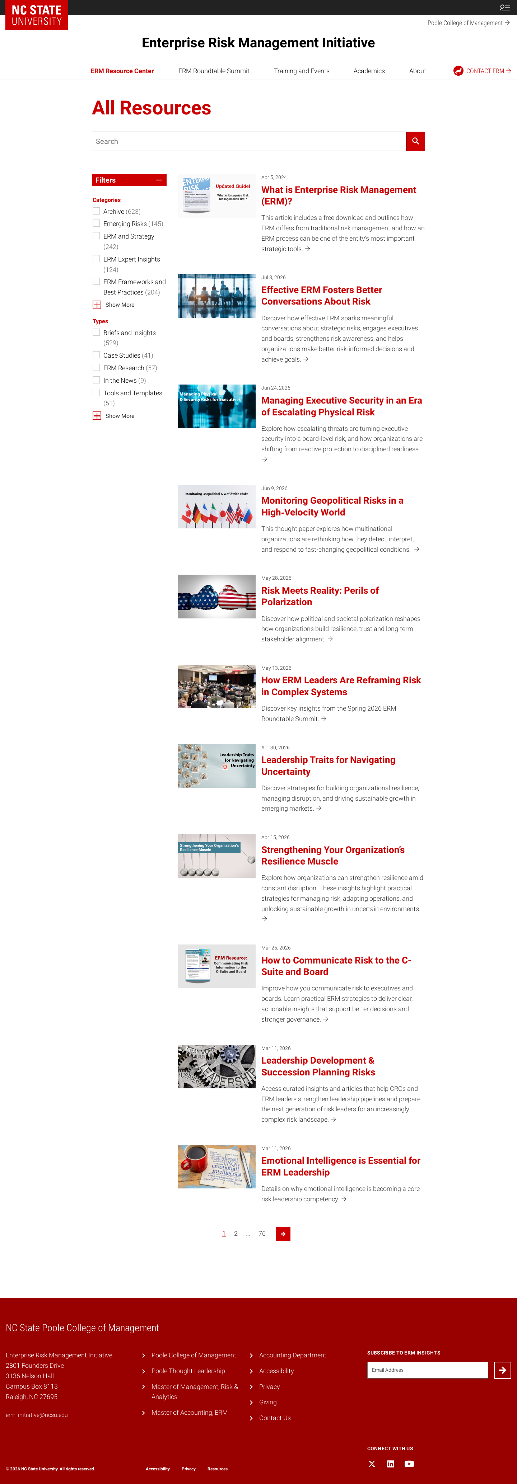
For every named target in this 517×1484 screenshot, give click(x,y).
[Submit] (502, 1370)
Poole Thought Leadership (188, 1371)
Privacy (269, 1386)
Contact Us (275, 1418)
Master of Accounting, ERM (190, 1412)
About (417, 71)
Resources (218, 1468)
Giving (268, 1402)
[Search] (415, 141)
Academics (369, 71)
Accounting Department (292, 1355)
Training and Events (302, 71)
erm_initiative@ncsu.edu (37, 1415)
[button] (129, 180)
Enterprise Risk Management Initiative (258, 43)
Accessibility (276, 1371)
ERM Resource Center (122, 71)
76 (262, 1233)
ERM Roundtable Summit (214, 71)
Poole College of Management (194, 1355)
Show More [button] (120, 304)
